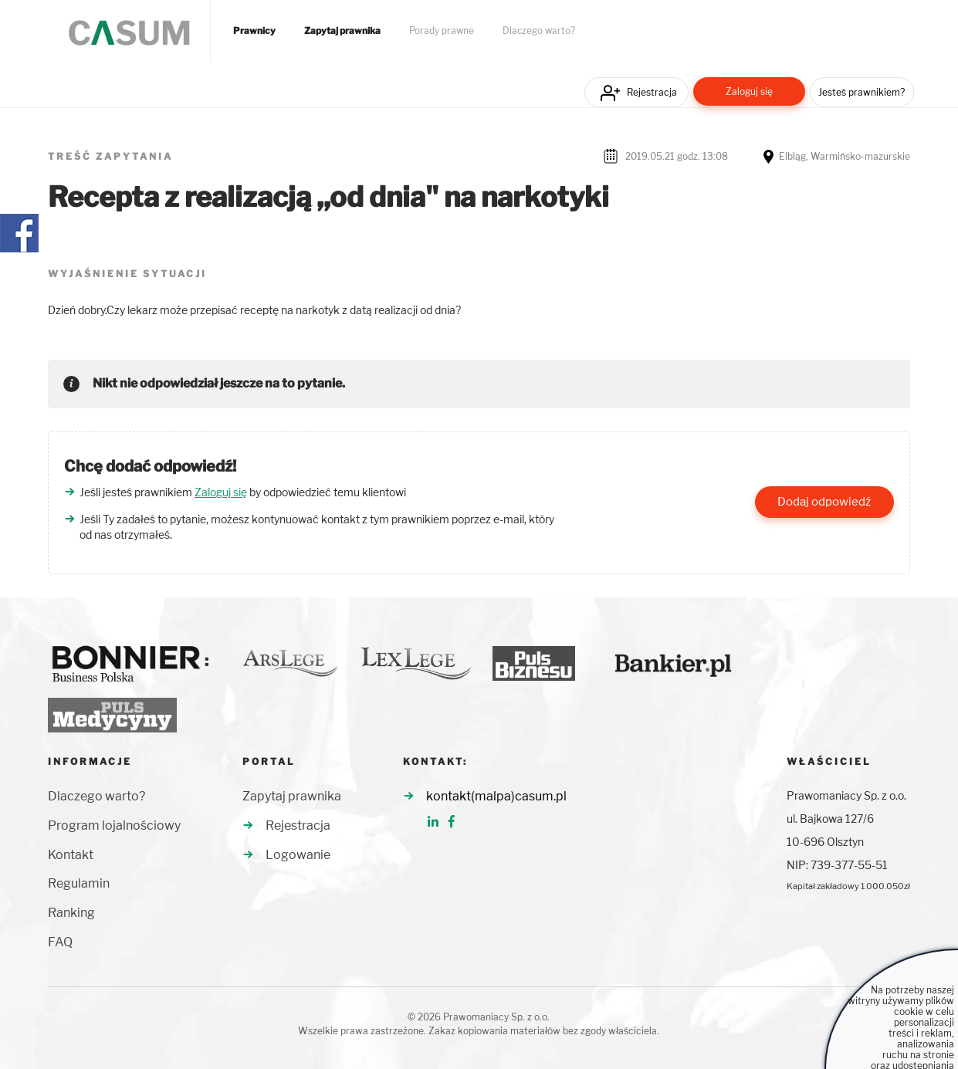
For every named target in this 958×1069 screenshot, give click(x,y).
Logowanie (298, 854)
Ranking (71, 912)
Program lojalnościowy (114, 825)
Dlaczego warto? (539, 30)
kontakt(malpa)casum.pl (496, 796)
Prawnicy (254, 30)
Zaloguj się (749, 91)
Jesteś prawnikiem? (861, 92)
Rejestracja (652, 92)
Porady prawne (441, 30)
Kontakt (70, 854)
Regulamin (79, 883)
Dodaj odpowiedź (824, 502)
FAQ (60, 942)
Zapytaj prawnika (342, 30)
